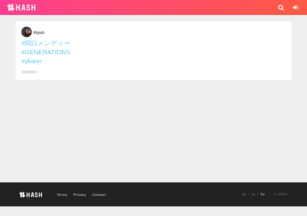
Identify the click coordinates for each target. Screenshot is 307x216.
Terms (62, 194)
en (245, 194)
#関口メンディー (45, 43)
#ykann (31, 61)
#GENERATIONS (45, 52)
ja (253, 194)
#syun (38, 32)
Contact (99, 194)
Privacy (79, 194)
